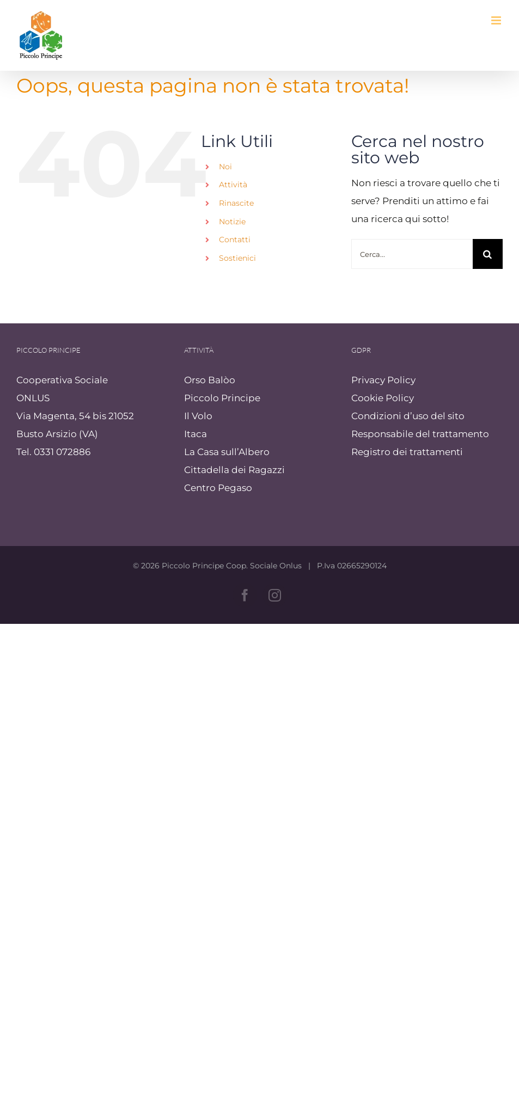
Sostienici (237, 258)
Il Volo (198, 415)
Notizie (232, 221)
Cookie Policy (382, 397)
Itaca (195, 433)
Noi (225, 166)
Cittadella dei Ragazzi (234, 469)
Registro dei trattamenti (407, 451)
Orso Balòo (209, 380)
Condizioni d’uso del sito (408, 415)
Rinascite (236, 203)
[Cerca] (488, 254)
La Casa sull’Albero (227, 451)
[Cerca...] (412, 254)
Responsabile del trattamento (420, 433)
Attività (233, 184)
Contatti (235, 239)
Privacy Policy (383, 380)
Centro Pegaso (218, 487)
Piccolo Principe (222, 397)
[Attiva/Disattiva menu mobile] (497, 20)
